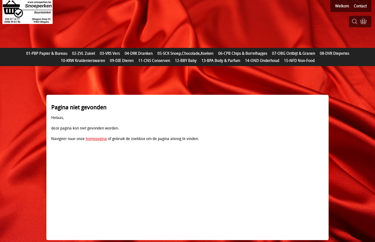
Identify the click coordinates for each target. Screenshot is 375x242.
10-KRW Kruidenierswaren (83, 60)
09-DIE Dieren (121, 60)
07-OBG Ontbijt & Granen (293, 53)
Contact (360, 6)
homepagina (96, 138)
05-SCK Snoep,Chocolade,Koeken (185, 53)
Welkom (342, 6)
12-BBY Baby (186, 60)
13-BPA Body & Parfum (220, 60)
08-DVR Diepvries (334, 53)
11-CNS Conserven (154, 60)
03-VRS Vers (110, 53)
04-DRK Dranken (139, 53)
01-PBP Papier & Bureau (46, 53)
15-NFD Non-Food (299, 60)
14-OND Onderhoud (262, 60)
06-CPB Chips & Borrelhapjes (242, 53)
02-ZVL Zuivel (83, 53)
